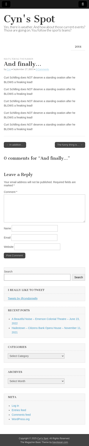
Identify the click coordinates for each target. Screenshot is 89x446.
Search (8, 271)
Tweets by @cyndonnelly (23, 298)
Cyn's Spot (29, 19)
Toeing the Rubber (22, 59)
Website (8, 246)
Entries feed (19, 410)
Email (7, 237)
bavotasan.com (60, 442)
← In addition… (15, 144)
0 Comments (42, 69)
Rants (7, 59)
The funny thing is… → (70, 144)
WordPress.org (21, 419)
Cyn (9, 69)
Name (7, 228)
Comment (10, 191)
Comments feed (21, 414)
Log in (15, 405)
